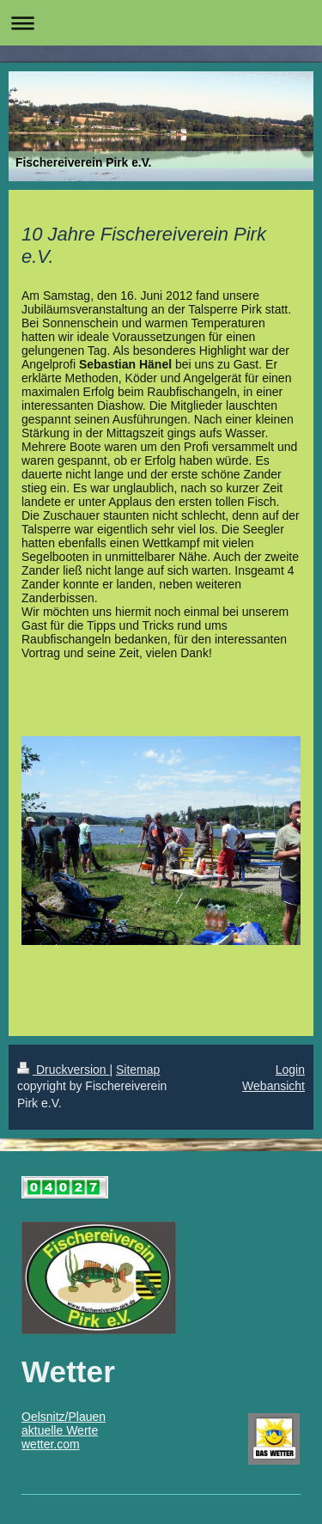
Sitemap (138, 1069)
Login (290, 1069)
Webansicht (273, 1086)
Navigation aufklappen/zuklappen (161, 22)
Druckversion (63, 1069)
